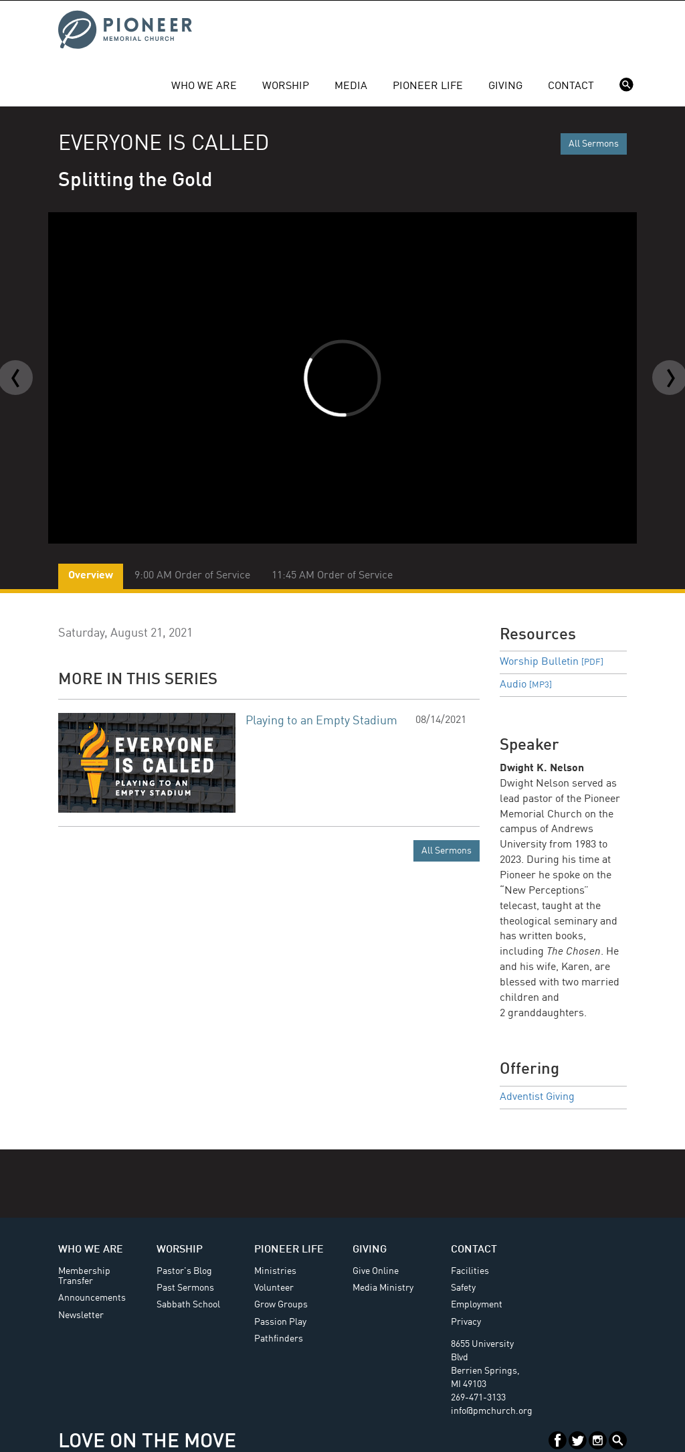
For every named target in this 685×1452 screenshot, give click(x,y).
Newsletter (81, 1315)
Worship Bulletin (551, 662)
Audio (526, 684)
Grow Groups (281, 1304)
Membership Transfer (84, 1276)
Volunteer (274, 1288)
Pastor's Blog (184, 1271)
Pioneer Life (428, 86)
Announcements (92, 1298)
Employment (476, 1304)
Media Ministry (383, 1288)
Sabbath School (188, 1304)
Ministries (275, 1271)
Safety (463, 1288)
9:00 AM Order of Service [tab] (192, 575)
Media (350, 86)
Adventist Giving (537, 1097)
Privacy (466, 1322)
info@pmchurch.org (491, 1411)
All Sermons (594, 144)
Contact (571, 86)
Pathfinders (278, 1339)
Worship (285, 86)
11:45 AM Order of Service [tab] (332, 575)
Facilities (470, 1271)
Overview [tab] (90, 575)
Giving (505, 86)
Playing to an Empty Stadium (321, 721)
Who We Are (204, 86)
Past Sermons (185, 1288)
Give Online (376, 1271)
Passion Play (280, 1322)
